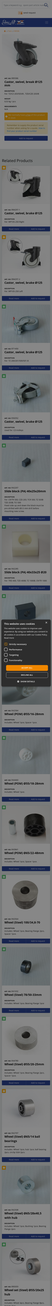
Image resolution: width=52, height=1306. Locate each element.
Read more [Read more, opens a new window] (9, 638)
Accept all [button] (27, 668)
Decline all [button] (27, 675)
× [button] (46, 623)
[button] (26, 681)
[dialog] (26, 653)
